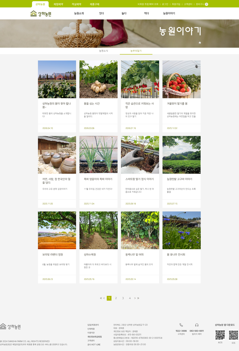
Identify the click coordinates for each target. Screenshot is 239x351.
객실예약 (76, 4)
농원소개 (79, 13)
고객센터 (188, 4)
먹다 (146, 13)
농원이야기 (169, 13)
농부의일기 (136, 50)
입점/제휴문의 (93, 325)
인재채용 (91, 329)
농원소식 (103, 50)
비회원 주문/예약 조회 (148, 4)
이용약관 (91, 333)
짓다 (101, 13)
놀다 (124, 13)
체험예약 (58, 4)
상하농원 (40, 4)
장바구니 (202, 4)
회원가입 (176, 4)
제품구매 (94, 4)
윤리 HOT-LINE (94, 344)
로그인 (165, 4)
